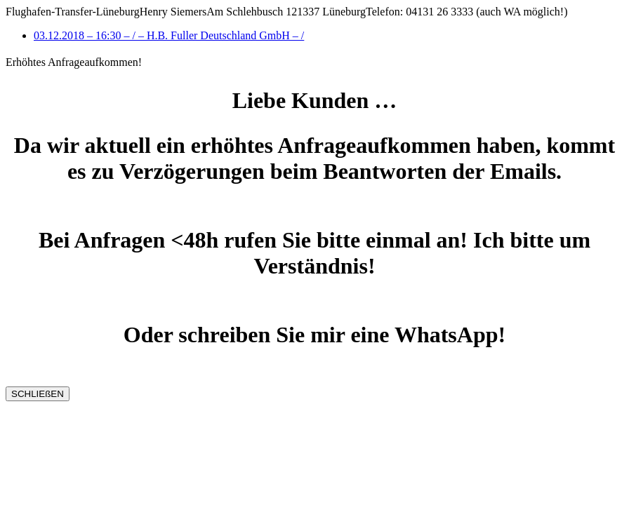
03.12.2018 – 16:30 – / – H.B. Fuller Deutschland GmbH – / (169, 35)
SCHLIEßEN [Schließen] (37, 394)
